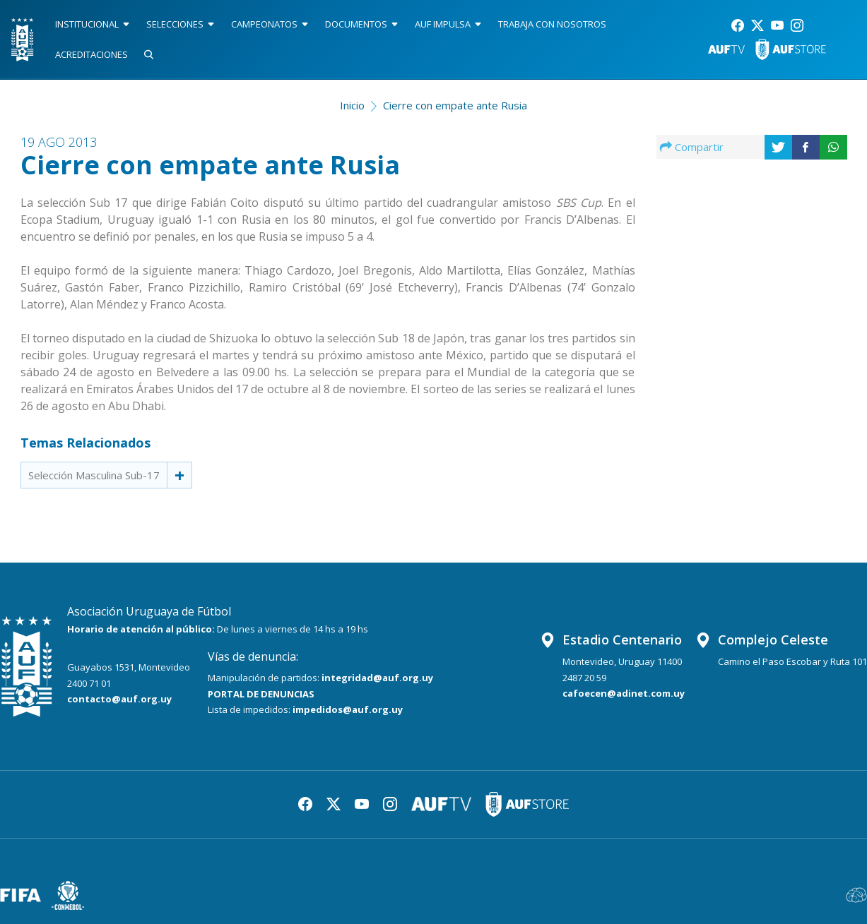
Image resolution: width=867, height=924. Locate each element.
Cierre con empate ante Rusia (455, 105)
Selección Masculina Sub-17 (94, 475)
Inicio (352, 105)
